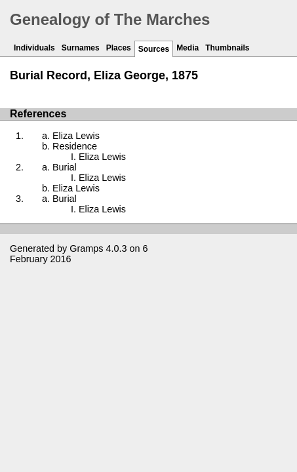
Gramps (86, 248)
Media (187, 47)
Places (118, 47)
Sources (153, 49)
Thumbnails (227, 47)
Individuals (34, 47)
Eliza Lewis (76, 135)
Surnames (81, 47)
